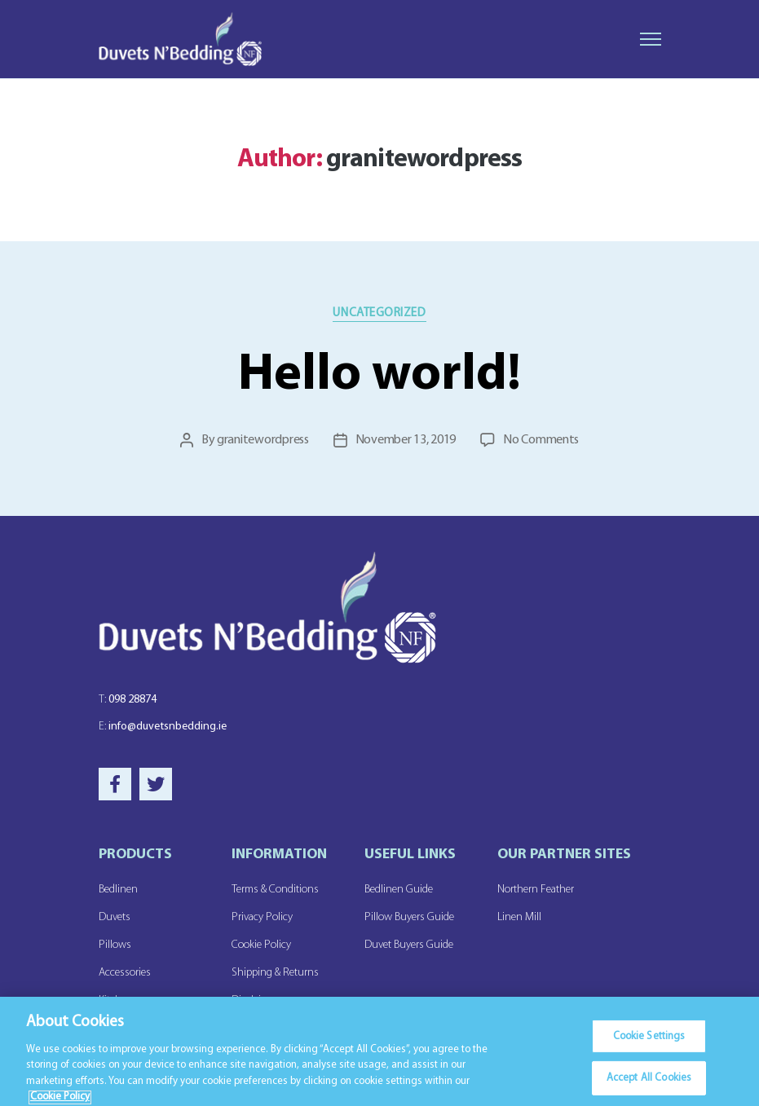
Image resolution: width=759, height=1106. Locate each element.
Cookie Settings (649, 1043)
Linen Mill (519, 917)
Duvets (114, 917)
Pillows (115, 945)
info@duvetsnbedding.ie (163, 726)
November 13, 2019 (405, 440)
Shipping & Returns (275, 973)
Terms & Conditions (275, 889)
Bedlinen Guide (398, 889)
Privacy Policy (262, 917)
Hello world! (379, 376)
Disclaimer (255, 1000)
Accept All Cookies (649, 1085)
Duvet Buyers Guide (408, 945)
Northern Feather (535, 889)
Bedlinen (118, 889)
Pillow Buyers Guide (409, 917)
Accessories (125, 973)
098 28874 (128, 700)
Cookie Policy (261, 945)
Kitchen (116, 1000)
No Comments (541, 440)
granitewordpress (263, 440)
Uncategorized (379, 313)
